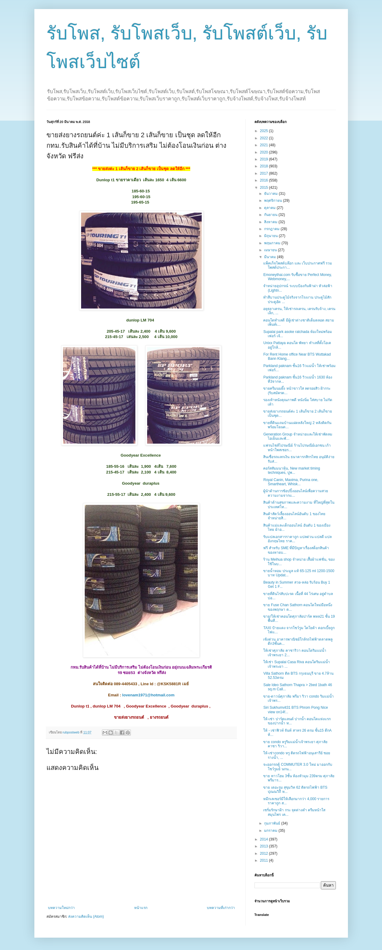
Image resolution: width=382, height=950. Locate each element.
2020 (264, 152)
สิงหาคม (271, 222)
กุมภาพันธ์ (272, 823)
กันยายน (271, 215)
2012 (264, 853)
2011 (264, 860)
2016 (264, 180)
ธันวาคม (271, 194)
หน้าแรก (140, 908)
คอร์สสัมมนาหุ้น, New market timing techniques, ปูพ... (291, 470)
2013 (264, 846)
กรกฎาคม (272, 229)
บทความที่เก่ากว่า (221, 908)
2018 (264, 166)
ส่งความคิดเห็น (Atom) (86, 916)
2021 (264, 145)
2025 (264, 131)
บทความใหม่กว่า (61, 908)
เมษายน (271, 250)
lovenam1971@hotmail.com (148, 695)
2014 (264, 839)
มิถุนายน (271, 236)
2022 (264, 138)
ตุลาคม (270, 208)
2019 (264, 159)
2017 (264, 173)
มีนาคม (270, 257)
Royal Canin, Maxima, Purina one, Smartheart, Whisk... (290, 482)
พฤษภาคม (272, 243)
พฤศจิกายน (273, 200)
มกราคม (271, 830)
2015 (264, 187)
